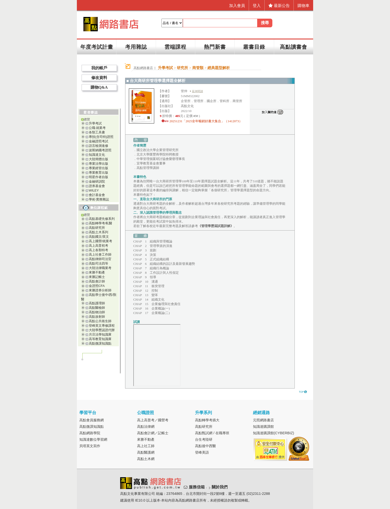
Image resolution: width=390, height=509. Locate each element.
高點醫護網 (145, 452)
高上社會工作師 (100, 254)
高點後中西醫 (205, 446)
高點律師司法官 (100, 259)
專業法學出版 (98, 163)
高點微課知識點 (100, 343)
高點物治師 (97, 312)
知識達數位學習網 (93, 439)
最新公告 (279, 5)
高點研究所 (97, 228)
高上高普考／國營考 (152, 420)
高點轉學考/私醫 (100, 223)
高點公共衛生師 (100, 321)
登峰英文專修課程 (102, 325)
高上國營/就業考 (100, 241)
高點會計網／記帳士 (152, 433)
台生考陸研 (203, 439)
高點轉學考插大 (207, 420)
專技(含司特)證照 (101, 137)
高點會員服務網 (91, 420)
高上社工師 (145, 446)
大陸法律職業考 (100, 268)
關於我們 (220, 487)
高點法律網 (145, 427)
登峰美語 (202, 452)
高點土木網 (145, 459)
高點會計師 (97, 281)
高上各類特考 (98, 250)
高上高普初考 (98, 245)
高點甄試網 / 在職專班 (212, 433)
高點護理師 (97, 303)
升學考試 (95, 123)
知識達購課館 (263, 427)
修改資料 (99, 78)
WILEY (94, 190)
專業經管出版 (98, 168)
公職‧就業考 (97, 128)
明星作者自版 (98, 177)
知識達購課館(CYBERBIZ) (273, 433)
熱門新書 (215, 47)
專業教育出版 (98, 172)
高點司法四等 (98, 263)
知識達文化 (97, 155)
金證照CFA (97, 286)
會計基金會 (97, 195)
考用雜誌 (136, 47)
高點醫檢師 (97, 308)
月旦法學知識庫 (100, 334)
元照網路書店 (263, 420)
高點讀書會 (293, 47)
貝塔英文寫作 (89, 446)
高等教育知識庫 (100, 339)
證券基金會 (97, 186)
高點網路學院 (89, 433)
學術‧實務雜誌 (99, 199)
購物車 (303, 5)
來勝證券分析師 (100, 290)
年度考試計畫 (96, 47)
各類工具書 (97, 132)
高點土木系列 (98, 232)
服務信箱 (197, 487)
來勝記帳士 (97, 277)
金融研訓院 (97, 181)
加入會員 (237, 5)
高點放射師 (97, 316)
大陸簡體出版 (98, 159)
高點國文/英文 (99, 236)
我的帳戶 (99, 68)
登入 (257, 5)
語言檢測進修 (98, 146)
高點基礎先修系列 (102, 219)
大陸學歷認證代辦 (102, 330)
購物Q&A (99, 87)
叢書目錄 (254, 47)
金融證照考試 (98, 141)
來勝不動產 (97, 272)
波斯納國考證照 (100, 150)
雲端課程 (175, 47)
